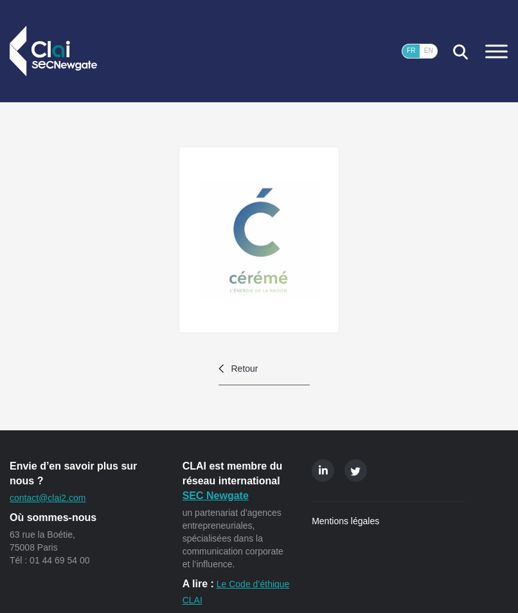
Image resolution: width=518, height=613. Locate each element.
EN (428, 50)
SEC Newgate (216, 495)
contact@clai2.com (47, 498)
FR (411, 50)
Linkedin (323, 470)
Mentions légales (345, 521)
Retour (244, 368)
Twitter (355, 470)
